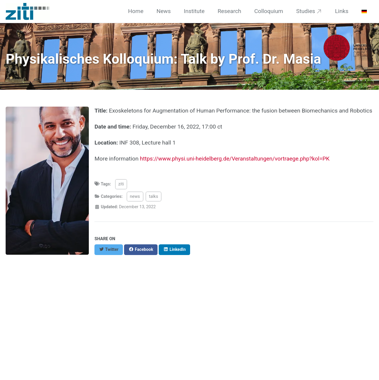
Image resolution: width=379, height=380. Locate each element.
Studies (305, 11)
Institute (194, 11)
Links (341, 11)
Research (229, 11)
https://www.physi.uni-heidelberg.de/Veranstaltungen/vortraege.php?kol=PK (236, 158)
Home (136, 11)
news (135, 196)
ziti (121, 184)
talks (154, 196)
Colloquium (268, 11)
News (163, 11)
